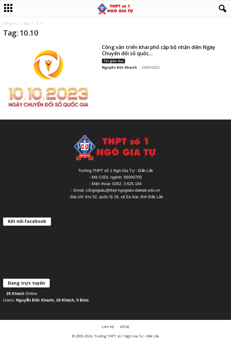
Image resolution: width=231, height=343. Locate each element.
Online (21, 293)
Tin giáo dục (113, 61)
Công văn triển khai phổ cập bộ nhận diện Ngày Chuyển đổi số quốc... (158, 50)
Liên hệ (108, 326)
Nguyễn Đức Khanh (119, 67)
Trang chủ (10, 23)
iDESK (124, 326)
